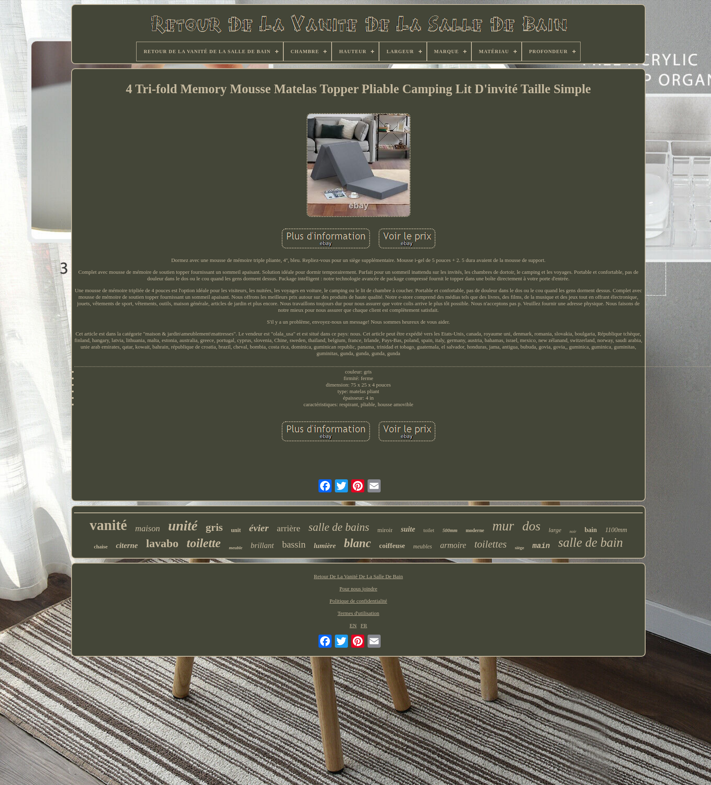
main (541, 546)
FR (364, 625)
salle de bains (338, 527)
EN (353, 625)
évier (259, 528)
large (555, 530)
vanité (108, 525)
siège (519, 547)
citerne (127, 545)
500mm (450, 530)
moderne (475, 530)
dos (531, 526)
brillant (262, 545)
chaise (101, 546)
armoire (453, 545)
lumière (325, 546)
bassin (294, 544)
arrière (288, 528)
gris (214, 527)
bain (591, 529)
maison (147, 528)
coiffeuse (392, 546)
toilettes (490, 544)
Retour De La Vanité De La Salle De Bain (358, 576)
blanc (357, 543)
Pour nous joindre (358, 589)
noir (573, 531)
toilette (204, 543)
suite (408, 529)
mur (503, 526)
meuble (235, 547)
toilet (428, 530)
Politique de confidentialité (358, 601)
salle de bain (590, 542)
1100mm (616, 529)
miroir (385, 530)
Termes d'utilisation (358, 613)
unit (236, 530)
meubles (422, 546)
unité (182, 525)
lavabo (162, 543)
